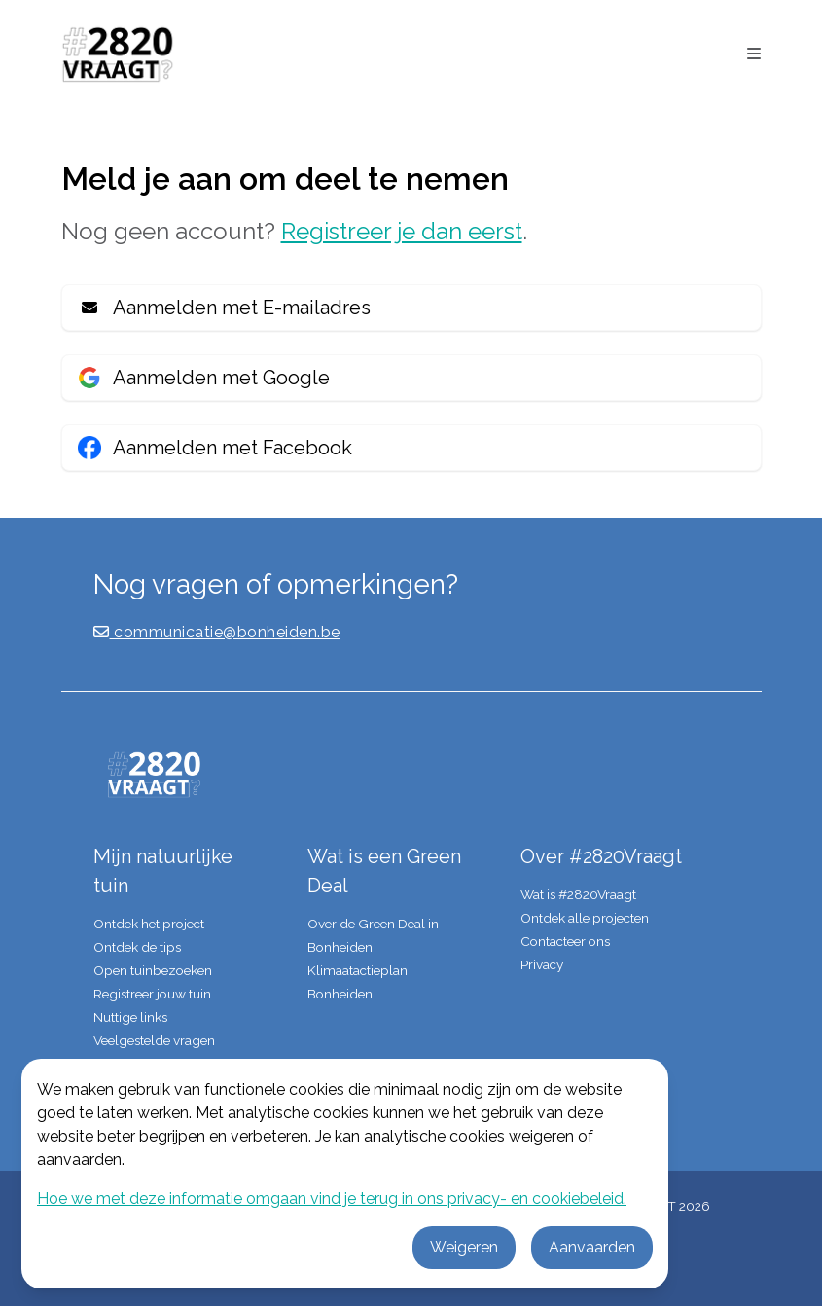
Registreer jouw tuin (152, 993)
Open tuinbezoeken (152, 970)
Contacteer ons (565, 941)
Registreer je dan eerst (401, 231)
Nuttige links (130, 1017)
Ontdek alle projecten (584, 917)
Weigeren (464, 1247)
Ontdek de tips (137, 947)
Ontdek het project (148, 923)
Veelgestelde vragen (154, 1040)
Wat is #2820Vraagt (578, 894)
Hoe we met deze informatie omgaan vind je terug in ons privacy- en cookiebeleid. (331, 1198)
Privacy (541, 964)
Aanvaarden (592, 1247)
